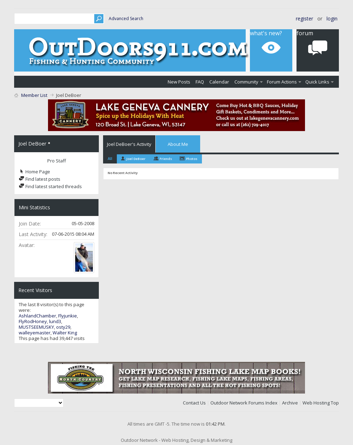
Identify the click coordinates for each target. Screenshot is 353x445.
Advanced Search (126, 18)
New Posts (179, 82)
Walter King (65, 332)
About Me (178, 144)
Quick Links (317, 82)
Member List (34, 95)
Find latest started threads (50, 186)
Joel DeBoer (135, 158)
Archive (290, 403)
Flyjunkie (67, 316)
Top (335, 403)
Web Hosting (316, 403)
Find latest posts (39, 179)
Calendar (219, 82)
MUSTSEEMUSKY (36, 327)
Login (332, 18)
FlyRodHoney (33, 321)
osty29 (63, 327)
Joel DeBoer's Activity (129, 144)
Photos (191, 158)
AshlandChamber (37, 316)
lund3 (55, 321)
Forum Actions (282, 82)
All (110, 158)
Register (304, 18)
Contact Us (194, 403)
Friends (166, 158)
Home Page (34, 171)
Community (246, 82)
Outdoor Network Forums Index (243, 403)
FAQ (200, 82)
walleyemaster (34, 332)
